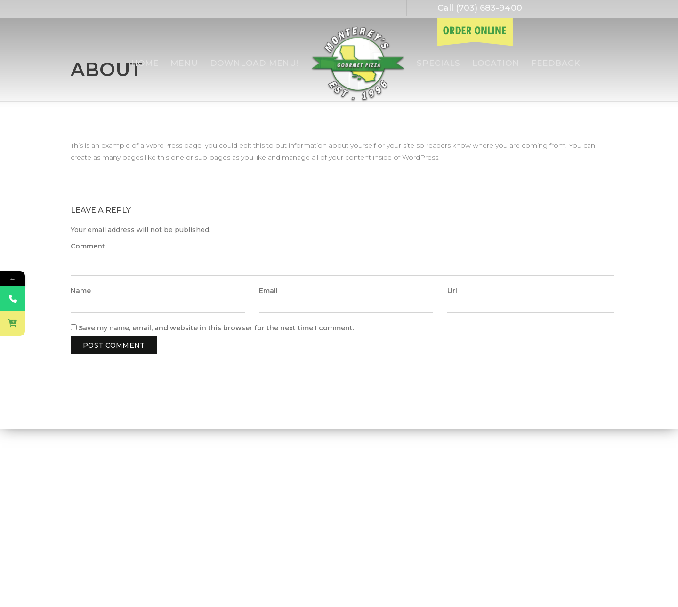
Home (145, 63)
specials (438, 63)
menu (184, 63)
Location (495, 63)
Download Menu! (254, 63)
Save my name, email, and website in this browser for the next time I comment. (216, 328)
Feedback (555, 63)
